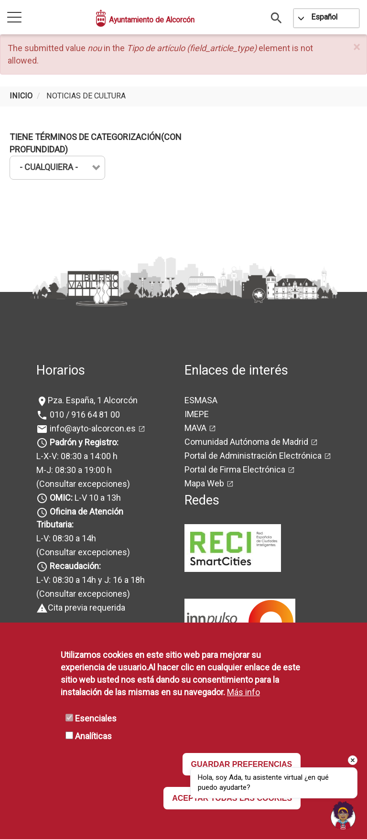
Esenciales (96, 718)
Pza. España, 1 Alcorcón (93, 400)
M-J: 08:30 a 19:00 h (74, 470)
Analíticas (93, 736)
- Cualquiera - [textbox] (49, 167)
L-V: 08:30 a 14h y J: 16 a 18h (90, 580)
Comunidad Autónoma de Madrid (246, 442)
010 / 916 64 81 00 (84, 414)
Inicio (21, 95)
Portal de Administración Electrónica (253, 456)
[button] (356, 47)
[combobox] (57, 168)
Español (324, 17)
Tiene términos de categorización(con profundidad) (96, 143)
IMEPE (196, 414)
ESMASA (200, 400)
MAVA (195, 428)
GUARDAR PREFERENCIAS (241, 764)
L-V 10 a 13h (84, 498)
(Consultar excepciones (81, 484)
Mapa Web (204, 483)
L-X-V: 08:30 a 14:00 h (77, 456)
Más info (243, 692)
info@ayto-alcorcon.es (92, 428)
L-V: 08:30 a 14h (66, 538)
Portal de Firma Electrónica (234, 469)
